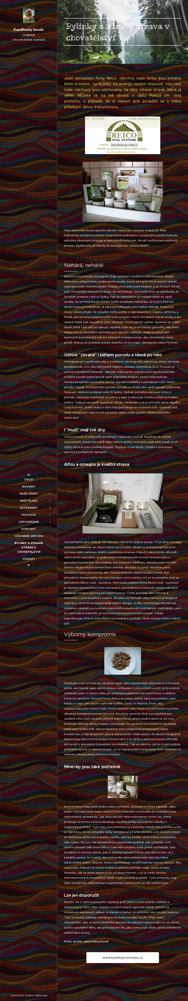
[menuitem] (28, 479)
